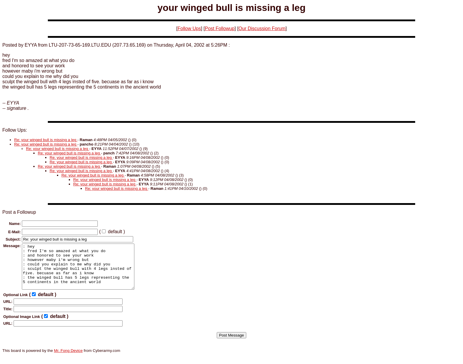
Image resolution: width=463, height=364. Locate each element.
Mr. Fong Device (68, 359)
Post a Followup (19, 212)
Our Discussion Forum (262, 28)
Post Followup (220, 28)
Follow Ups (189, 28)
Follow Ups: (14, 130)
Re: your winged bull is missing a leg (45, 140)
